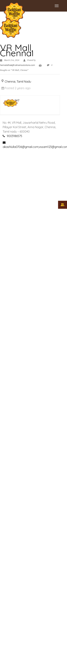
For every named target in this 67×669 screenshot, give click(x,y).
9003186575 (14, 136)
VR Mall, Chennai (16, 50)
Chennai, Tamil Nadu (18, 81)
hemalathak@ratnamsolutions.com (17, 65)
